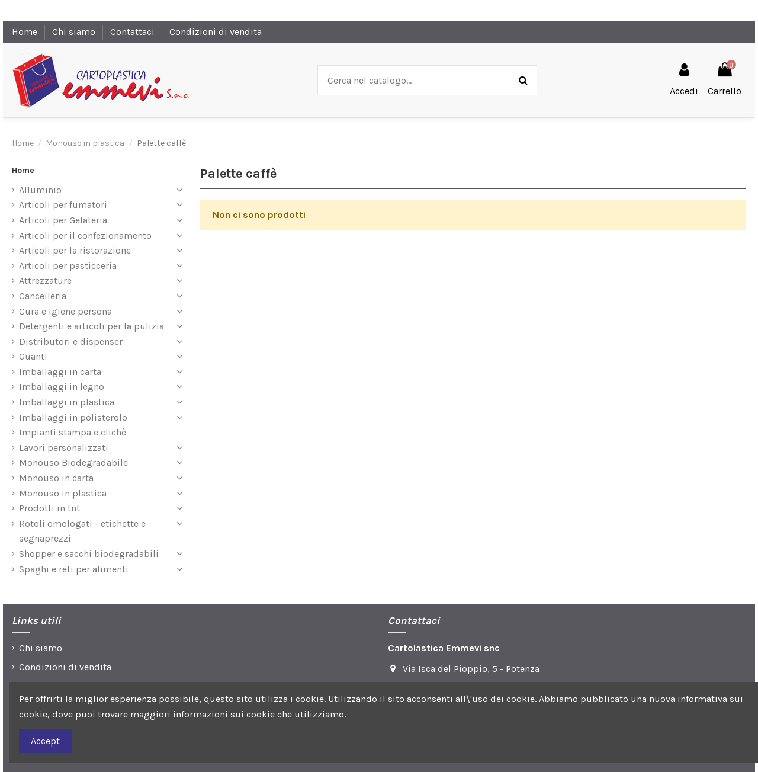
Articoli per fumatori (63, 204)
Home (26, 31)
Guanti (33, 356)
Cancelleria (42, 296)
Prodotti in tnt (49, 508)
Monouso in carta (56, 477)
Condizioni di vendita (215, 31)
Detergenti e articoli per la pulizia (91, 326)
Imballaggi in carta (60, 371)
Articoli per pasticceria (68, 265)
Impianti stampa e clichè (72, 432)
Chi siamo (75, 31)
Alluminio (40, 190)
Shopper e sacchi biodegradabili (89, 553)
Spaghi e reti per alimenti (74, 569)
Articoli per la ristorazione (75, 250)
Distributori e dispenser (71, 341)
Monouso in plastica (63, 493)
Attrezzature (45, 280)
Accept (45, 741)
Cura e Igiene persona (65, 311)
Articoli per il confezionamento (85, 235)
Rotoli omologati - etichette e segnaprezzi (82, 531)
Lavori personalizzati (63, 447)
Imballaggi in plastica (66, 402)
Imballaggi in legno (61, 386)
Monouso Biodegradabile (73, 462)
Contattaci (133, 31)
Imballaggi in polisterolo (73, 417)
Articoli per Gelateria (63, 220)
